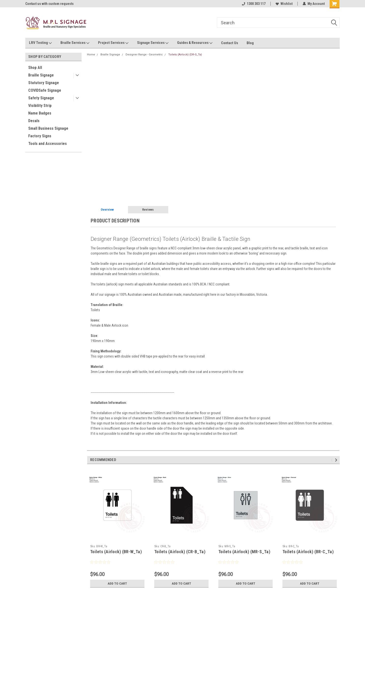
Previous (332, 460)
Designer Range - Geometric (144, 54)
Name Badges (39, 113)
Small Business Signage (48, 128)
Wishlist (284, 4)
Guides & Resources (194, 42)
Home (91, 54)
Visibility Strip (40, 105)
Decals (34, 120)
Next (337, 460)
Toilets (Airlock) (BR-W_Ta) (116, 551)
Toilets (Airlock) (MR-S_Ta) (244, 551)
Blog (250, 43)
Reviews (148, 209)
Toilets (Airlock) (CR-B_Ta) (179, 551)
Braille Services (74, 42)
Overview (107, 209)
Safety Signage (41, 98)
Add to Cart (117, 583)
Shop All (35, 67)
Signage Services (152, 42)
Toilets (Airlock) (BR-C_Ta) (308, 551)
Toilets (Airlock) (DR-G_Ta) (185, 54)
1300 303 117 (254, 4)
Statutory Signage (43, 82)
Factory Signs (39, 136)
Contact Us (229, 43)
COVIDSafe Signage (44, 90)
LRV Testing (40, 42)
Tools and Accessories (47, 143)
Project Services (113, 42)
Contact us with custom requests (49, 4)
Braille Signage (41, 75)
